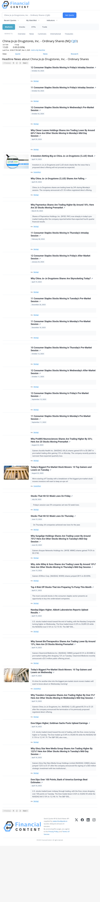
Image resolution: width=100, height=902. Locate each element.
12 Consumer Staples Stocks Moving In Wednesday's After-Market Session (60, 398)
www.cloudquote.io (60, 877)
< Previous (7, 63)
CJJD (74, 41)
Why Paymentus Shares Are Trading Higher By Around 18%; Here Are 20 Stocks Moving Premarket (62, 221)
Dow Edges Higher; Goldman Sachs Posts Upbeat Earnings (60, 774)
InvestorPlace (38, 184)
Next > (25, 63)
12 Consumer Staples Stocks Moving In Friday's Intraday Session (58, 69)
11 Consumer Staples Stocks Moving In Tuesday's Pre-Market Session (61, 321)
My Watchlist (31, 20)
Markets (9, 27)
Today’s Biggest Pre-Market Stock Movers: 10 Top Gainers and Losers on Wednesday (61, 719)
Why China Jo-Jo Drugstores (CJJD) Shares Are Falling (59, 191)
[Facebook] (82, 882)
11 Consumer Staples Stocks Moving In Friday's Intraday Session (58, 93)
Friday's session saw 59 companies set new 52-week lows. (56, 540)
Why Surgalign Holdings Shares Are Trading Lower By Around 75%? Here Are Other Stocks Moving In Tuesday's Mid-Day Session (61, 576)
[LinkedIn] (88, 882)
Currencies (42, 34)
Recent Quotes (10, 20)
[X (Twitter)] (76, 882)
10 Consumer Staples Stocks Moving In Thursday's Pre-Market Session (61, 374)
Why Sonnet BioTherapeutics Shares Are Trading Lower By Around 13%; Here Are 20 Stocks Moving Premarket (63, 690)
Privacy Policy (53, 888)
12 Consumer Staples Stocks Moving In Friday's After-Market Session (61, 275)
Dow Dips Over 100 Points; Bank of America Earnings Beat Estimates (59, 835)
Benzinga (36, 84)
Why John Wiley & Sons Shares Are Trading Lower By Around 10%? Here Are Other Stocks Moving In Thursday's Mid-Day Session (60, 606)
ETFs (34, 27)
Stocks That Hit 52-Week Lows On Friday (52, 530)
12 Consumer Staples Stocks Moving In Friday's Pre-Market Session (60, 422)
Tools (44, 27)
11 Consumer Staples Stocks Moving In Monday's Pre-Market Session (61, 345)
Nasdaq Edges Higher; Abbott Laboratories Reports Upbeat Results (60, 655)
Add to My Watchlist (42, 50)
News (31, 34)
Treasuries (69, 34)
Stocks (22, 27)
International (55, 34)
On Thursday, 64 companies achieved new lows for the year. (57, 561)
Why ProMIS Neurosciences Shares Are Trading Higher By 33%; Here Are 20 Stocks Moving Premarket (62, 471)
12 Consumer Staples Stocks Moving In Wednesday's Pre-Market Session (62, 117)
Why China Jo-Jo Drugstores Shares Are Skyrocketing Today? (62, 298)
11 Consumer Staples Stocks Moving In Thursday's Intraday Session (60, 251)
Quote (17, 54)
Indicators (51, 20)
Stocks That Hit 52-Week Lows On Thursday (53, 552)
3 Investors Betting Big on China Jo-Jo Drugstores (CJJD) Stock (63, 167)
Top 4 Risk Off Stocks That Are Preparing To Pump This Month (62, 630)
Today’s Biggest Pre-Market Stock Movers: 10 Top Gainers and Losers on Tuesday (61, 500)
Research (74, 54)
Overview (21, 34)
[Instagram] (94, 882)
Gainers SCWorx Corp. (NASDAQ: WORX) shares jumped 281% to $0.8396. (62, 618)
